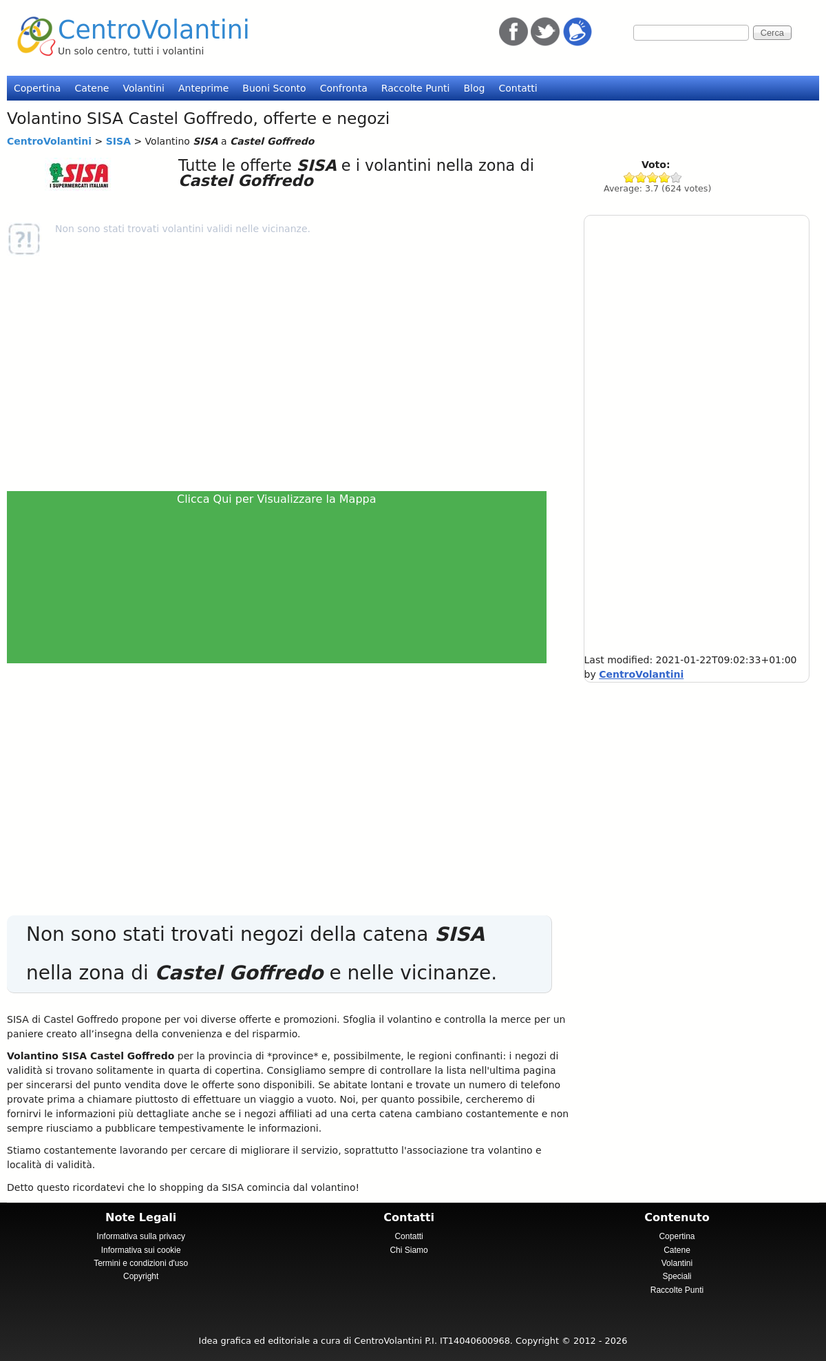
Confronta (344, 88)
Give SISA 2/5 (641, 177)
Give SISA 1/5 (629, 177)
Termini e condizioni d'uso (141, 1263)
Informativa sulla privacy (140, 1236)
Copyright (140, 1276)
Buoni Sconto (274, 88)
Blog (474, 88)
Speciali (676, 1276)
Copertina (37, 88)
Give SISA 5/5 (676, 177)
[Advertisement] (282, 373)
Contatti (517, 88)
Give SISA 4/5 (664, 177)
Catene (91, 88)
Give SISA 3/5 (653, 177)
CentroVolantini (154, 30)
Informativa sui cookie (141, 1250)
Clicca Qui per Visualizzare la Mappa (277, 499)
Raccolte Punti (415, 88)
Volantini (144, 88)
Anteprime (203, 88)
